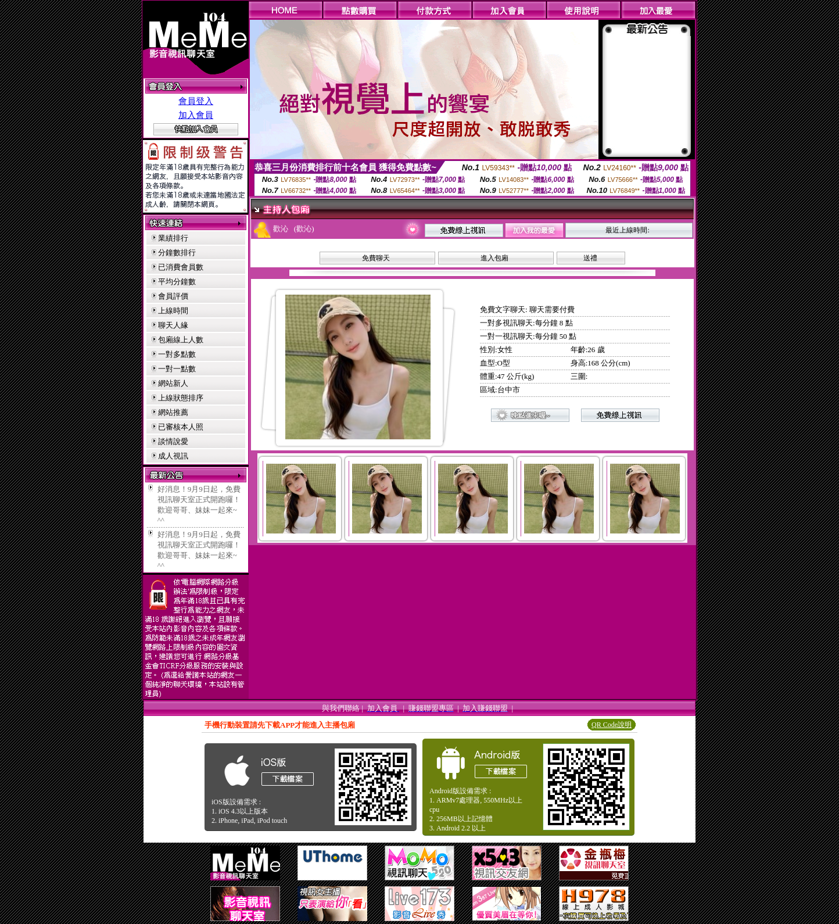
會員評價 (173, 296)
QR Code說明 (611, 725)
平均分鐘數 (177, 281)
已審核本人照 (180, 426)
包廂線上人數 (180, 339)
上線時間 (173, 310)
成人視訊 (173, 456)
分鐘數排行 (177, 252)
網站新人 (173, 383)
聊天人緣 (173, 325)
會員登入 (195, 101)
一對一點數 (177, 368)
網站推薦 (173, 412)
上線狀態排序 (180, 397)
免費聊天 (376, 258)
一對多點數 (177, 354)
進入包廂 (494, 258)
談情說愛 (173, 441)
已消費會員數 (180, 267)
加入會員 (195, 115)
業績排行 (173, 238)
